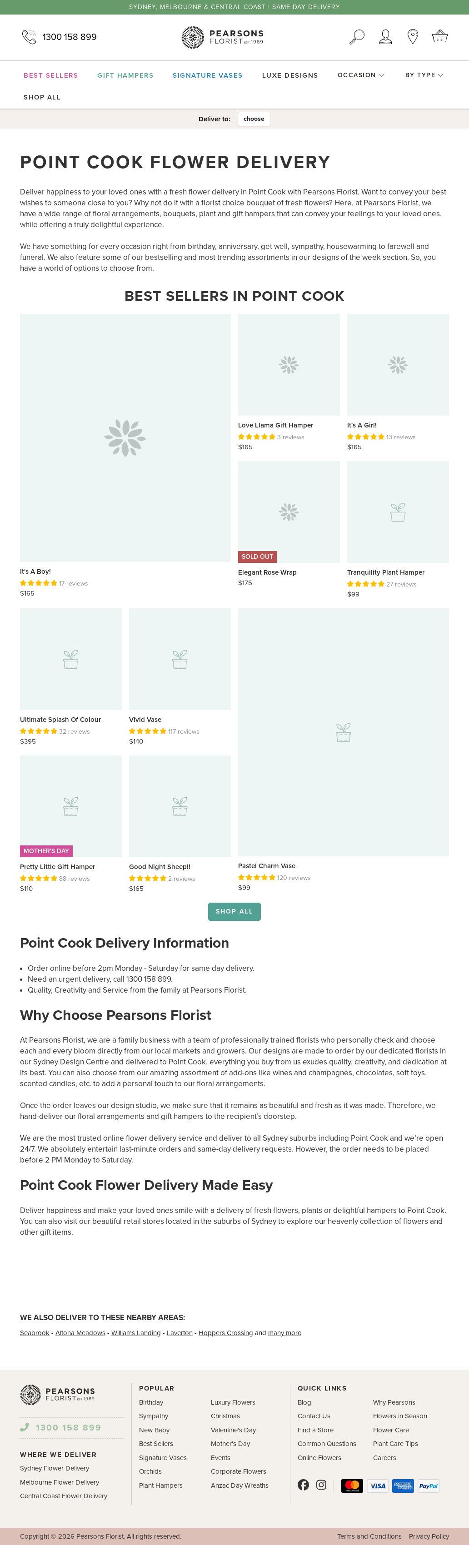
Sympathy (153, 1416)
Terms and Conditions (369, 1536)
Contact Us (314, 1416)
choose (254, 119)
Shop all (234, 911)
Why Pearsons (394, 1402)
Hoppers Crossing (226, 1333)
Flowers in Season (400, 1416)
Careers (384, 1458)
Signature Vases (163, 1458)
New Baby (154, 1430)
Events (220, 1458)
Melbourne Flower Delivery (59, 1482)
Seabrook (35, 1333)
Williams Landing (136, 1333)
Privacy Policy (429, 1536)
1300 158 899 (58, 37)
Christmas (225, 1416)
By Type (424, 75)
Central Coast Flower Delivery (63, 1496)
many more (284, 1333)
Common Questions (327, 1444)
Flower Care (391, 1430)
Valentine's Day (233, 1430)
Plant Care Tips (395, 1444)
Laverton (180, 1333)
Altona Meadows (80, 1333)
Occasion (361, 75)
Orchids (150, 1471)
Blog (304, 1402)
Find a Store (316, 1430)
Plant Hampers (161, 1485)
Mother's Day (230, 1444)
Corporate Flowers (238, 1471)
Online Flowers (319, 1458)
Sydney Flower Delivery (54, 1468)
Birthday (151, 1402)
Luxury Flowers (233, 1402)
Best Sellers (156, 1444)
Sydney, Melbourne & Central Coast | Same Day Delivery (234, 7)
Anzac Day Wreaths (240, 1485)
